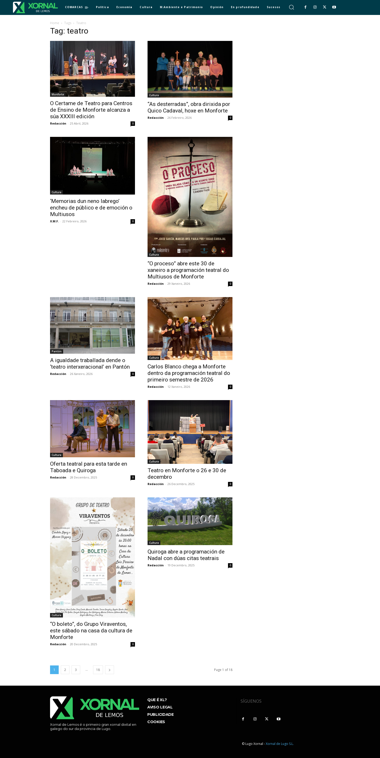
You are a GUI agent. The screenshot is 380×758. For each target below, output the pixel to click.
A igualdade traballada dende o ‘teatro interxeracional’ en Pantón (90, 363)
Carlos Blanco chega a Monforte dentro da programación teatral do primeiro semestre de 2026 (189, 373)
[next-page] (109, 669)
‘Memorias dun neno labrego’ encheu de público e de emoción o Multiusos (91, 207)
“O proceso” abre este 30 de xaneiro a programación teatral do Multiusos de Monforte (188, 270)
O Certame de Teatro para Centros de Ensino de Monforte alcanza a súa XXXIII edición (91, 110)
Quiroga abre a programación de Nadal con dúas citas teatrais (186, 555)
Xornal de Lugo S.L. (280, 743)
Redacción (58, 123)
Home (54, 23)
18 (98, 670)
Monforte (58, 94)
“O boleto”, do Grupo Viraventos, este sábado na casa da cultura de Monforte (91, 630)
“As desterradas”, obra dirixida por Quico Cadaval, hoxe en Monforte (189, 107)
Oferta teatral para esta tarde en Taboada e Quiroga (88, 467)
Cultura (154, 95)
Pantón (57, 351)
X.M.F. (54, 221)
